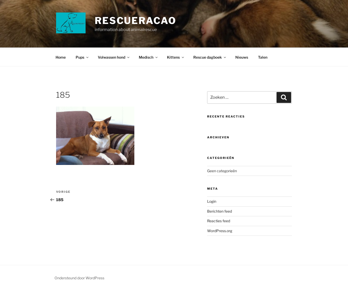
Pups (82, 57)
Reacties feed (218, 221)
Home (61, 57)
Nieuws (241, 57)
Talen (262, 57)
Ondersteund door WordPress (79, 278)
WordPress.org (219, 231)
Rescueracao (135, 20)
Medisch (148, 57)
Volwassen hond (114, 57)
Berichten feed (219, 211)
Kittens (176, 57)
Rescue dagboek (210, 57)
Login (211, 201)
